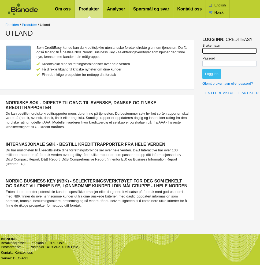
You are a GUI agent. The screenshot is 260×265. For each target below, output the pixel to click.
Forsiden (12, 25)
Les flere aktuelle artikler (231, 93)
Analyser (116, 9)
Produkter (89, 9)
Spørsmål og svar (151, 9)
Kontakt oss (189, 9)
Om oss (63, 9)
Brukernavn (211, 45)
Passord (208, 58)
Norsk (219, 12)
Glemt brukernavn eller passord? (227, 83)
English (220, 5)
